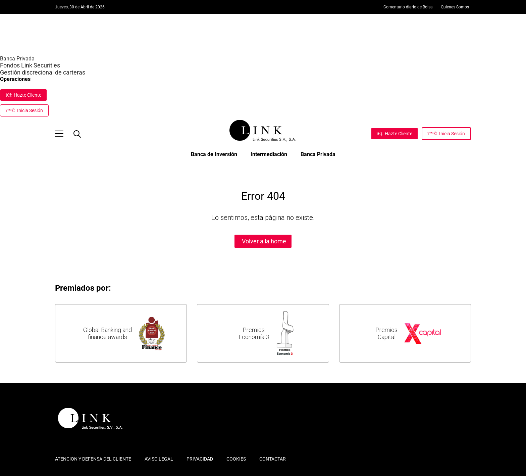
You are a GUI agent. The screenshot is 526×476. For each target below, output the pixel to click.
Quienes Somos (455, 7)
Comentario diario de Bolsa (408, 7)
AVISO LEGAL (159, 459)
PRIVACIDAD (200, 459)
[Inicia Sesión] (446, 133)
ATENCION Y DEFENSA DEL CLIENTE (93, 459)
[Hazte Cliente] (394, 133)
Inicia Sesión (24, 110)
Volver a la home (264, 241)
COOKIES (236, 459)
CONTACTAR (272, 459)
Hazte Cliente (23, 95)
